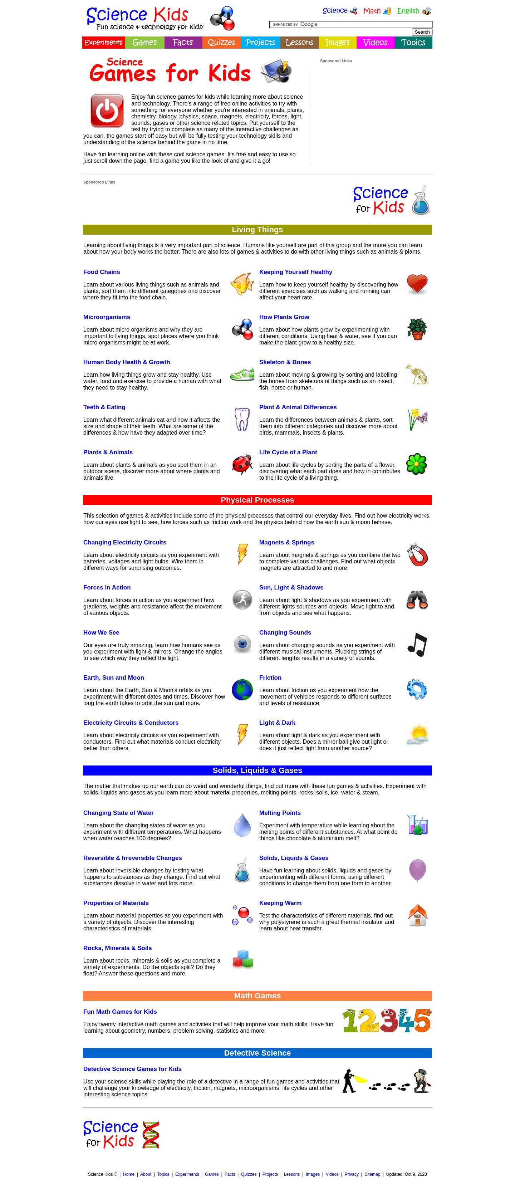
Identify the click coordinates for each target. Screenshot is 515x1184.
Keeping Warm (280, 903)
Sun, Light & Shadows (291, 587)
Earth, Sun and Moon (113, 677)
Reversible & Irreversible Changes (132, 858)
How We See (101, 632)
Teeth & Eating (104, 407)
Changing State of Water (118, 812)
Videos (332, 1174)
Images (313, 1174)
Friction (270, 677)
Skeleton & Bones (285, 362)
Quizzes (248, 1174)
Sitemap (372, 1174)
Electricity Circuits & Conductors (130, 722)
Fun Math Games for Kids (120, 1011)
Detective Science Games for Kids (132, 1069)
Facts (230, 1174)
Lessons (292, 1174)
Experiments (187, 1174)
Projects (270, 1174)
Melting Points (280, 812)
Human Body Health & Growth (126, 362)
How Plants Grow (284, 317)
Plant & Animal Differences (298, 407)
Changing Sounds (285, 632)
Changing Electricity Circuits (124, 542)
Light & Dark (277, 722)
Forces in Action (107, 587)
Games (212, 1174)
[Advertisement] (373, 108)
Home (128, 1174)
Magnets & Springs (286, 542)
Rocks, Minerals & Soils (117, 948)
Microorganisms (106, 317)
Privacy (352, 1174)
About (145, 1174)
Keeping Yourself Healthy (295, 272)
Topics (163, 1174)
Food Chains (101, 272)
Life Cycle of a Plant (288, 452)
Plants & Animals (108, 452)
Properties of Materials (116, 903)
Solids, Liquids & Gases (294, 858)
